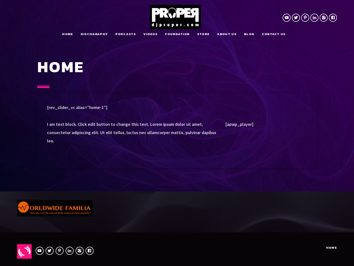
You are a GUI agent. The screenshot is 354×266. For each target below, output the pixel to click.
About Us (226, 34)
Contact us (274, 34)
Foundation (177, 34)
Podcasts (125, 34)
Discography (94, 34)
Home (67, 34)
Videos (150, 34)
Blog (249, 34)
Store (203, 34)
